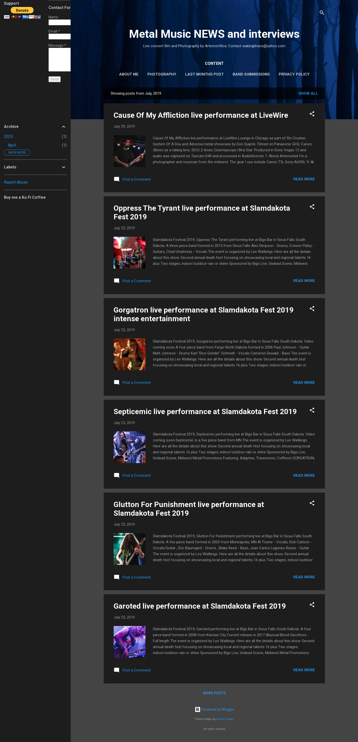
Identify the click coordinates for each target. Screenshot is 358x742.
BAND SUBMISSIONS (251, 74)
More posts (214, 693)
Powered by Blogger (214, 709)
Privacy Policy (294, 74)
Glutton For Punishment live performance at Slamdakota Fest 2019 (189, 508)
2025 (8, 136)
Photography (161, 74)
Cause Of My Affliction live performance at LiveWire (201, 115)
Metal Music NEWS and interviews (214, 33)
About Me (128, 74)
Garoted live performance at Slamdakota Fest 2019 (200, 606)
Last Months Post (204, 74)
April (12, 145)
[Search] (322, 13)
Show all (308, 93)
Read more (304, 179)
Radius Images (225, 719)
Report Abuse (16, 182)
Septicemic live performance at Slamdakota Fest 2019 (205, 411)
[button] (312, 114)
